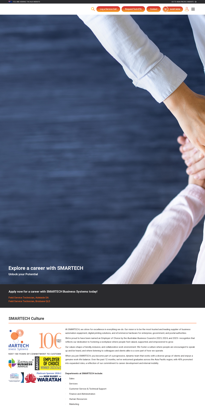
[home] (23, 9)
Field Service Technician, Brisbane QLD (29, 301)
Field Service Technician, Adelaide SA (29, 297)
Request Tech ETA (133, 9)
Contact (153, 9)
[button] (193, 9)
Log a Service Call (108, 9)
